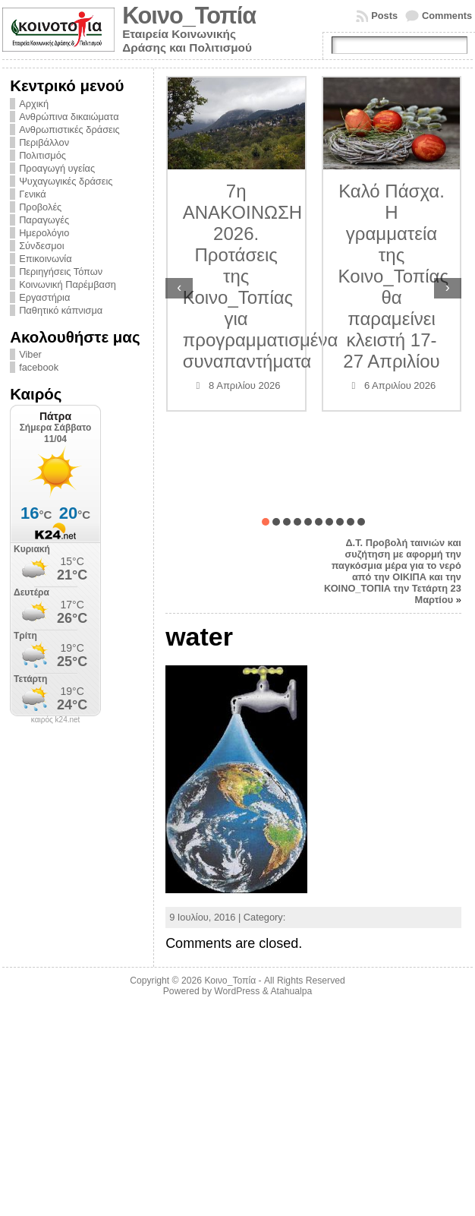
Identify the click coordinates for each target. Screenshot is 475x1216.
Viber (30, 354)
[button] (265, 522)
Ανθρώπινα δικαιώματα (68, 116)
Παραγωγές (44, 220)
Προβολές (40, 207)
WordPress (237, 991)
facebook (38, 367)
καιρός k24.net (55, 720)
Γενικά (32, 194)
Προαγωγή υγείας (57, 168)
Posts (384, 15)
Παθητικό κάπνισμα (60, 310)
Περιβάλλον (44, 142)
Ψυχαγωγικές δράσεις (65, 181)
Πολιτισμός (42, 155)
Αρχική (34, 103)
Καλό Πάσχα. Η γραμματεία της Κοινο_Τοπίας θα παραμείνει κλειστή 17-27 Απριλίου (393, 276)
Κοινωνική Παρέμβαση (67, 284)
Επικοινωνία (45, 258)
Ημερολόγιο (44, 232)
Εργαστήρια (44, 297)
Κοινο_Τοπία (189, 15)
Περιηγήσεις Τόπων (60, 271)
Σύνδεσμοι (41, 245)
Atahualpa (291, 991)
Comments (447, 15)
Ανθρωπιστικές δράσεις (69, 129)
